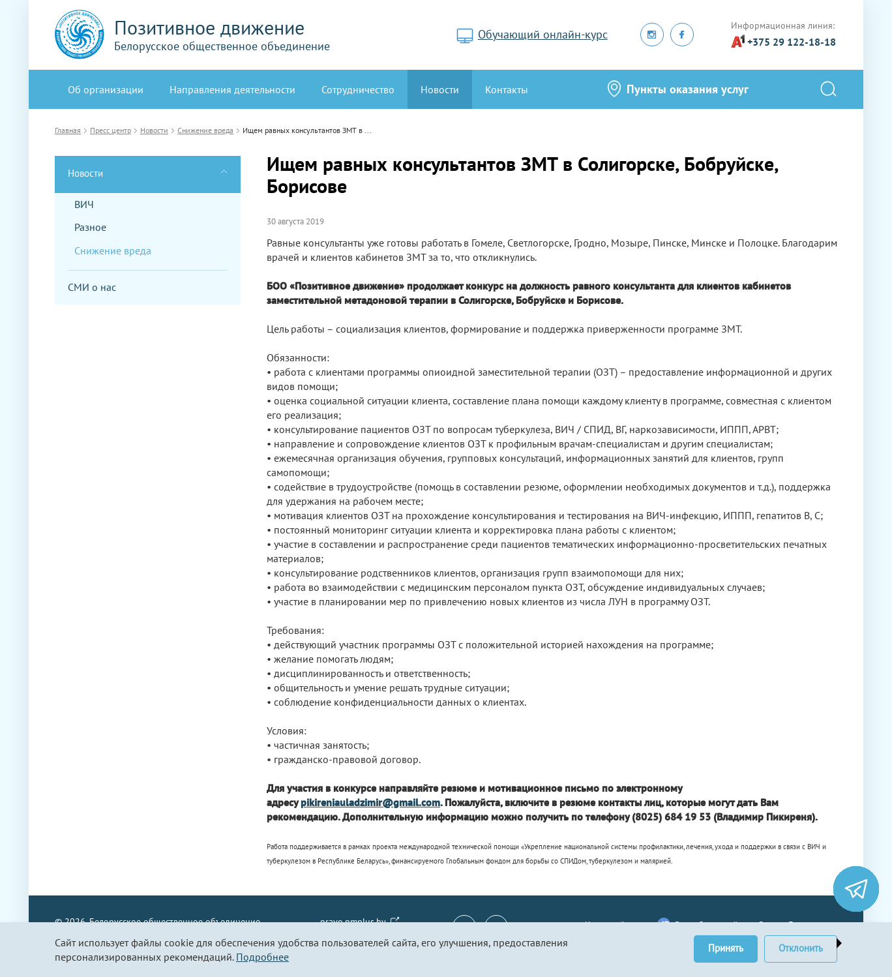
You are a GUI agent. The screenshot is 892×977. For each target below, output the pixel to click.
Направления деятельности (232, 89)
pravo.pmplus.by (353, 921)
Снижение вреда (112, 250)
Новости (440, 89)
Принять (725, 948)
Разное (90, 226)
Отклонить (801, 948)
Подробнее (262, 956)
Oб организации (105, 89)
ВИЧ (84, 204)
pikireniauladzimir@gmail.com (370, 802)
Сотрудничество (357, 89)
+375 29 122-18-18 (791, 41)
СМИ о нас (92, 286)
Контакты (506, 89)
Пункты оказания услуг (688, 89)
